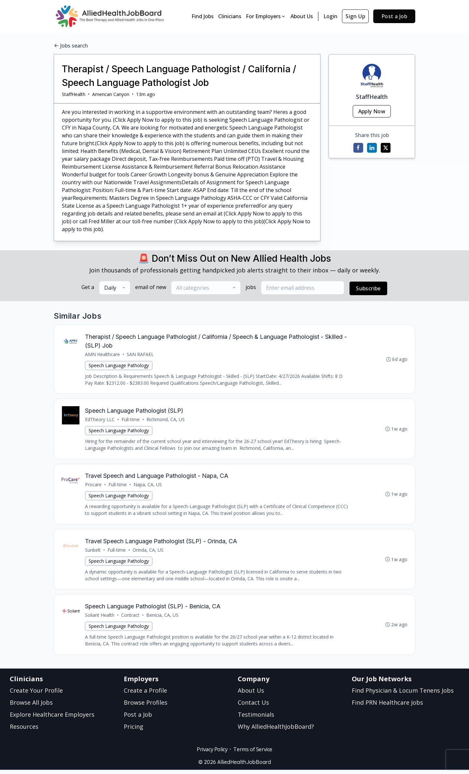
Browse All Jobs (31, 707)
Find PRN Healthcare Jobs (387, 707)
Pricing (133, 731)
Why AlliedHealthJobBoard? (276, 731)
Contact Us (253, 707)
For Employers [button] (266, 16)
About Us (302, 16)
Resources (24, 731)
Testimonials (256, 719)
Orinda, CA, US (148, 553)
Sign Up (355, 16)
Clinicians (229, 16)
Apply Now (372, 111)
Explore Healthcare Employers (52, 719)
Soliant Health (100, 619)
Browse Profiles (145, 707)
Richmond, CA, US (166, 421)
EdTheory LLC (100, 421)
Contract (130, 619)
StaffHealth (73, 94)
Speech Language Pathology (119, 366)
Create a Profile (145, 694)
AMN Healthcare (102, 355)
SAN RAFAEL (140, 355)
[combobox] (114, 287)
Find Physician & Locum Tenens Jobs (403, 694)
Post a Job (394, 16)
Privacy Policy (212, 753)
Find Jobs (203, 16)
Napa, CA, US (148, 487)
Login (330, 16)
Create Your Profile (36, 694)
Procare (93, 487)
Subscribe (368, 288)
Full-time (131, 421)
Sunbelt (93, 553)
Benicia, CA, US (163, 619)
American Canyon (110, 94)
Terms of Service (252, 753)
